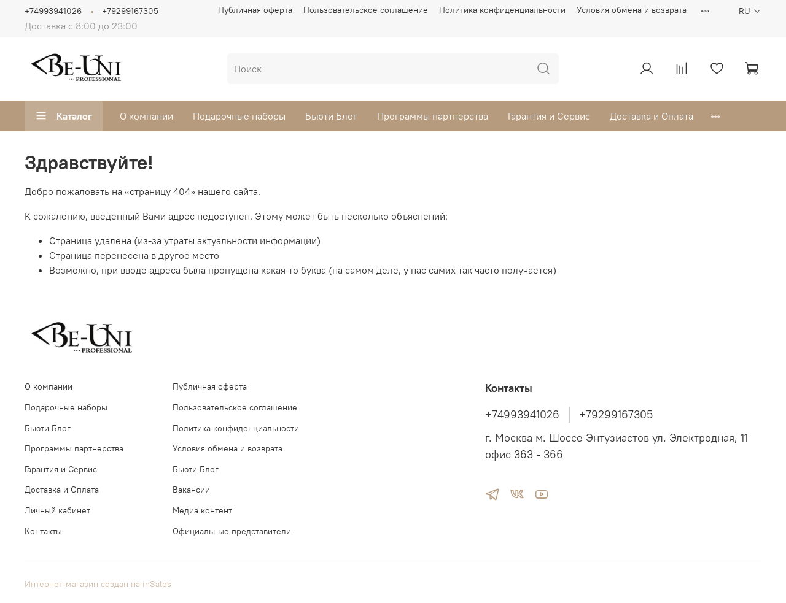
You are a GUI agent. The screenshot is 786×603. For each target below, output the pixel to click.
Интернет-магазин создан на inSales (98, 584)
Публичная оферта (255, 9)
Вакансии (191, 489)
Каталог (63, 116)
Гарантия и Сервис (549, 116)
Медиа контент (202, 510)
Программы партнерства (432, 116)
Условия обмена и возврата (632, 9)
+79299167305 (130, 11)
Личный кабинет (57, 510)
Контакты (43, 531)
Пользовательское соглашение (365, 9)
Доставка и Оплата (651, 116)
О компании (146, 116)
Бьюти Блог (331, 116)
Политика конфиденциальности (502, 9)
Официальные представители (232, 531)
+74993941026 (53, 11)
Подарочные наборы (239, 116)
